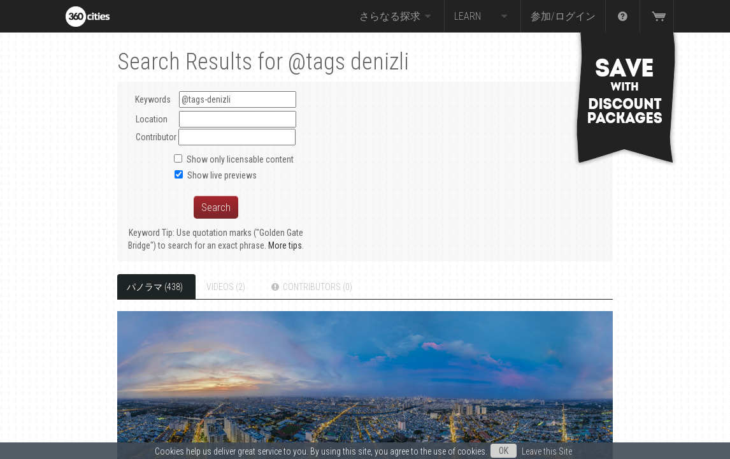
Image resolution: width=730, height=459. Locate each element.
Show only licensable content (240, 159)
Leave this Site (547, 451)
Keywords (215, 99)
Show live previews (222, 175)
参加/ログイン (563, 16)
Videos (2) (225, 287)
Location (152, 119)
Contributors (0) (311, 287)
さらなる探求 (396, 16)
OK (503, 451)
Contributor (156, 137)
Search (216, 207)
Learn (482, 16)
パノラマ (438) (155, 287)
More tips (285, 245)
